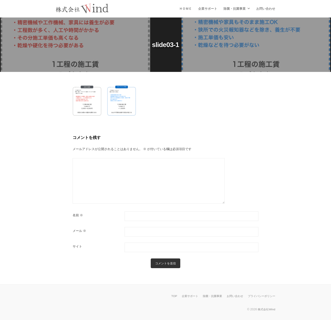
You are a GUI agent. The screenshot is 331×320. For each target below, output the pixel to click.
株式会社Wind (265, 309)
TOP (168, 296)
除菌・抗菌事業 (235, 8)
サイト (77, 246)
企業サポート (207, 8)
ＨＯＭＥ (185, 8)
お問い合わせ (265, 8)
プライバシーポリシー (260, 296)
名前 (78, 215)
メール (79, 231)
